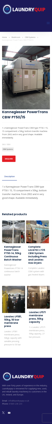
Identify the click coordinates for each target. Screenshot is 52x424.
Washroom (16, 37)
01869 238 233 (15, 403)
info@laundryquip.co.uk (18, 400)
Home (4, 37)
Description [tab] (9, 176)
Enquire (9, 159)
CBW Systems (30, 37)
